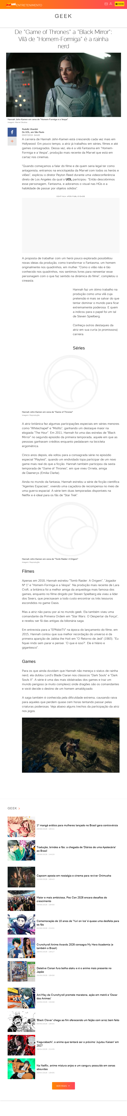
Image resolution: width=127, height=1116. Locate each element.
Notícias (29, 14)
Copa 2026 (100, 14)
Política (41, 14)
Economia (65, 14)
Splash (112, 14)
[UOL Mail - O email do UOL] (106, 4)
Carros (52, 14)
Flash (18, 14)
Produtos (6, 14)
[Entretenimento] (29, 4)
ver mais (63, 1086)
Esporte (87, 14)
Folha (76, 14)
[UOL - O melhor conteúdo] (11, 4)
